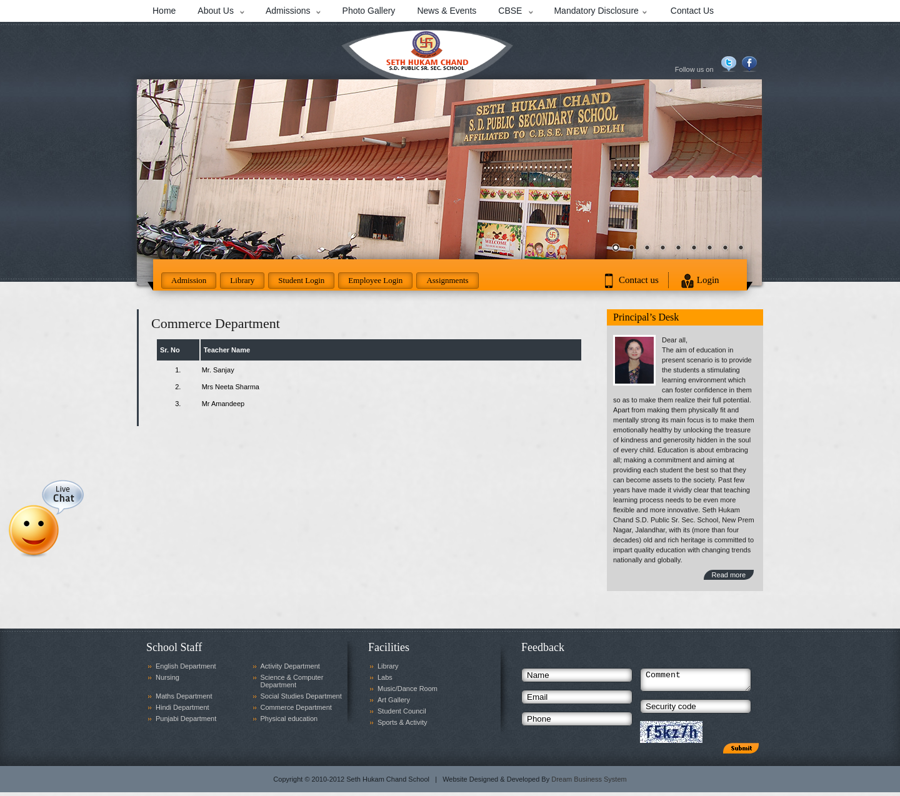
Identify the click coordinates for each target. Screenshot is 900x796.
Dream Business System (588, 783)
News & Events (446, 11)
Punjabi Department (186, 718)
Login (708, 280)
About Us (216, 11)
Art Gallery (394, 700)
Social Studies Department (301, 696)
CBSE (510, 11)
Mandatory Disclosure (596, 11)
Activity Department (290, 666)
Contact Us (692, 11)
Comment (695, 681)
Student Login (301, 280)
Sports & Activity (402, 722)
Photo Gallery (369, 11)
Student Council (402, 711)
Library (242, 280)
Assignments (447, 280)
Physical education (289, 718)
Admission (188, 280)
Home (164, 11)
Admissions (288, 11)
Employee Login (375, 280)
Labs (385, 677)
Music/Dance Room (408, 688)
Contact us (639, 280)
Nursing (167, 677)
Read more (729, 575)
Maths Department (184, 696)
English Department (186, 666)
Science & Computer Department (292, 681)
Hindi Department (182, 707)
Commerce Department (296, 707)
